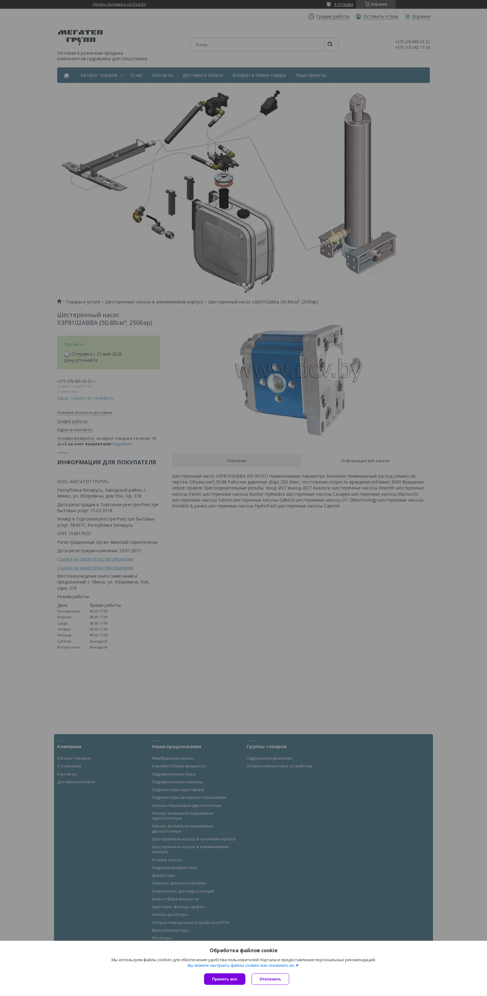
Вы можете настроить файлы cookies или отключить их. (241, 965)
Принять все (224, 979)
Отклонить (270, 979)
